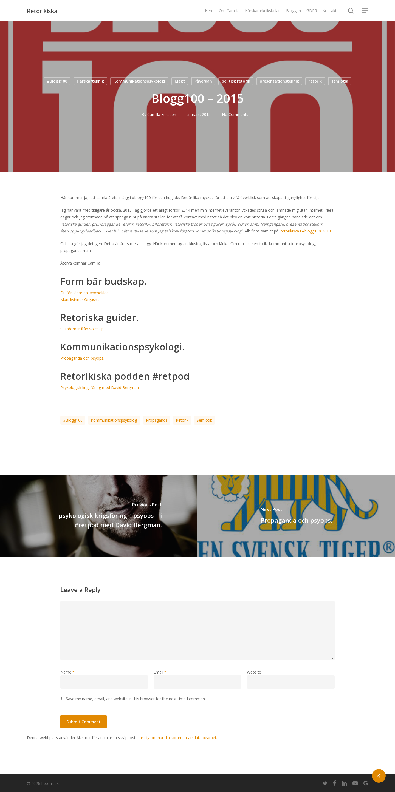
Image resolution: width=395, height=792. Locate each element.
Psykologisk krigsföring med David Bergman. (100, 387)
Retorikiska (42, 11)
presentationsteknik (279, 81)
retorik (315, 81)
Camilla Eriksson (161, 114)
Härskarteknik (90, 81)
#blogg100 (73, 420)
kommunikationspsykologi (114, 420)
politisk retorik (236, 81)
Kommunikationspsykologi (139, 81)
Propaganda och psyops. (82, 358)
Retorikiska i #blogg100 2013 (305, 231)
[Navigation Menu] (365, 11)
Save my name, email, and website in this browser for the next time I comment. (136, 698)
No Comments (235, 114)
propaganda (157, 420)
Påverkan (203, 81)
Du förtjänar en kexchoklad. (84, 292)
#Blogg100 (57, 81)
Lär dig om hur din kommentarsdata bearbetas (179, 737)
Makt (180, 81)
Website (254, 672)
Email (160, 672)
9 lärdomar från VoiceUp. (82, 328)
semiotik (339, 81)
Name (67, 672)
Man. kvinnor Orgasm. (79, 299)
